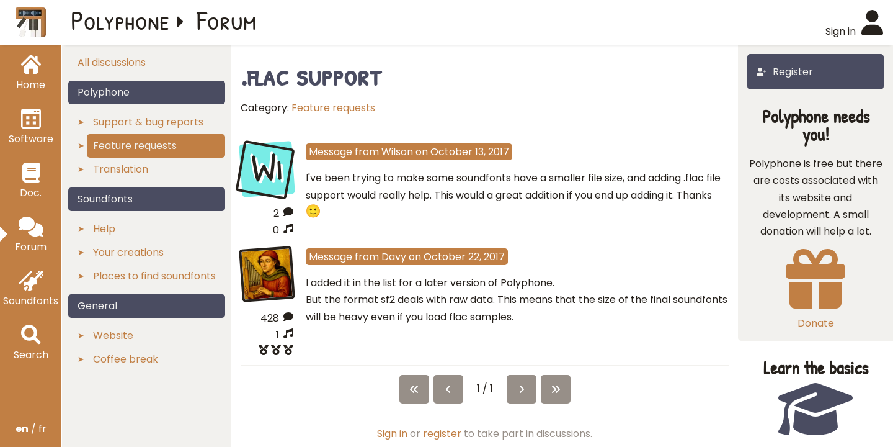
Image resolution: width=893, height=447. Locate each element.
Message (330, 152)
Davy (393, 257)
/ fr (31, 429)
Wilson (397, 152)
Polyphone (120, 19)
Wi (266, 167)
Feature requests (333, 108)
